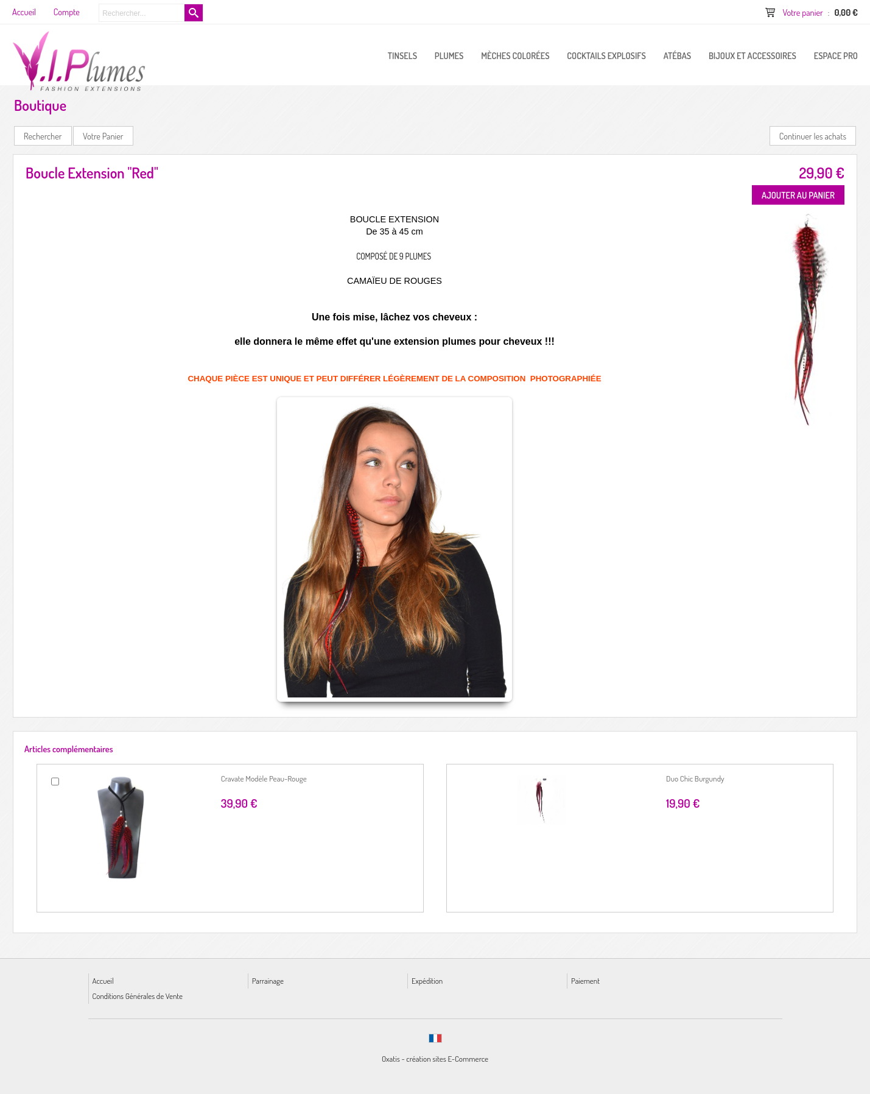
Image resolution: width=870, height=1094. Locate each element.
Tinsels (402, 55)
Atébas (677, 55)
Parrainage (268, 980)
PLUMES (449, 55)
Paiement (585, 980)
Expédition (427, 980)
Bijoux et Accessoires (752, 55)
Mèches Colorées (515, 55)
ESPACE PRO (836, 55)
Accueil (103, 980)
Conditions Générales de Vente (138, 995)
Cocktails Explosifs (606, 55)
